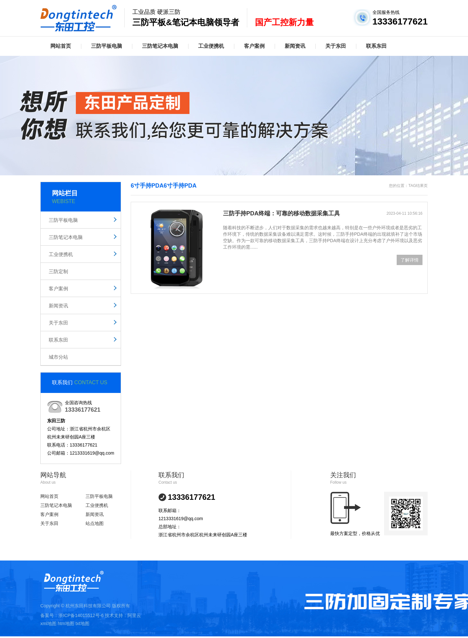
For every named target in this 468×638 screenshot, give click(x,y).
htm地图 (66, 623)
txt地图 (82, 623)
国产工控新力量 (284, 22)
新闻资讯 (295, 46)
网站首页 (60, 46)
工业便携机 (211, 46)
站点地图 (95, 523)
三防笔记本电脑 (160, 46)
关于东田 (335, 46)
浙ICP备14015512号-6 (81, 615)
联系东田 (376, 46)
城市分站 (58, 357)
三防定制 (58, 271)
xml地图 (48, 623)
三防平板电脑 (106, 46)
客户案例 (254, 46)
